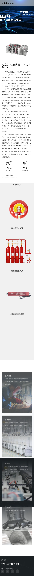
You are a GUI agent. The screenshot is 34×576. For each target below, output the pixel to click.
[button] (1, 17)
